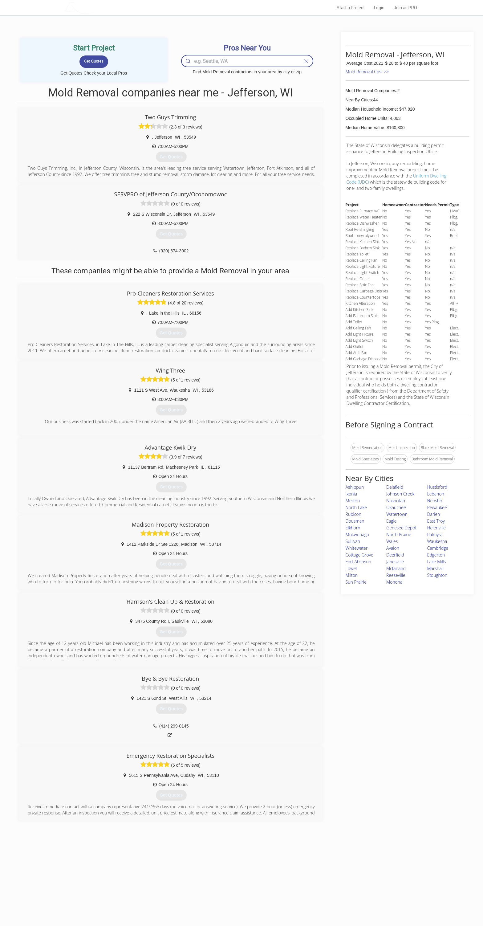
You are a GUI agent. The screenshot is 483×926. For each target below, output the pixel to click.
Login (379, 7)
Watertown (397, 514)
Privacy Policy (324, 881)
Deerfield (395, 555)
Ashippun (355, 487)
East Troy (436, 521)
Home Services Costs (142, 874)
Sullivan (353, 541)
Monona (394, 582)
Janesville (395, 562)
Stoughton (437, 575)
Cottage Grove (359, 555)
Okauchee (396, 507)
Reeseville (395, 575)
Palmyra (435, 534)
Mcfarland (396, 568)
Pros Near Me (135, 881)
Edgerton (436, 555)
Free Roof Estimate (140, 895)
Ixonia (351, 494)
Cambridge (437, 548)
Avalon (392, 548)
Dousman (355, 521)
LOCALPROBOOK (100, 7)
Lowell (352, 568)
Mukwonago (357, 534)
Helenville (436, 528)
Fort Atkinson (358, 562)
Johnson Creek (400, 494)
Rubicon (353, 514)
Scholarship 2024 (327, 874)
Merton (353, 501)
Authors (319, 888)
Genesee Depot (401, 528)
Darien (433, 514)
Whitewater (357, 548)
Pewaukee (437, 507)
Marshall (435, 568)
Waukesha (437, 541)
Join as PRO (405, 7)
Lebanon (435, 494)
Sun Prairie (356, 582)
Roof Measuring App (227, 888)
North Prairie (398, 534)
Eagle (391, 521)
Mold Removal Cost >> (367, 72)
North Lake (356, 507)
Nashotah (395, 501)
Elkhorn (353, 528)
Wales (392, 541)
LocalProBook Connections (336, 895)
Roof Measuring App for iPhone (236, 895)
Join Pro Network (224, 874)
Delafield (394, 487)
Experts (216, 881)
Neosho (434, 501)
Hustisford (437, 487)
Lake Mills (436, 562)
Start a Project (351, 7)
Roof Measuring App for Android (237, 901)
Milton (352, 575)
